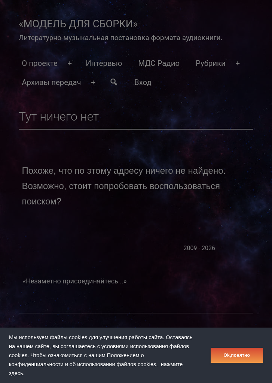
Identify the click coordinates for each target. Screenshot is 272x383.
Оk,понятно (237, 355)
